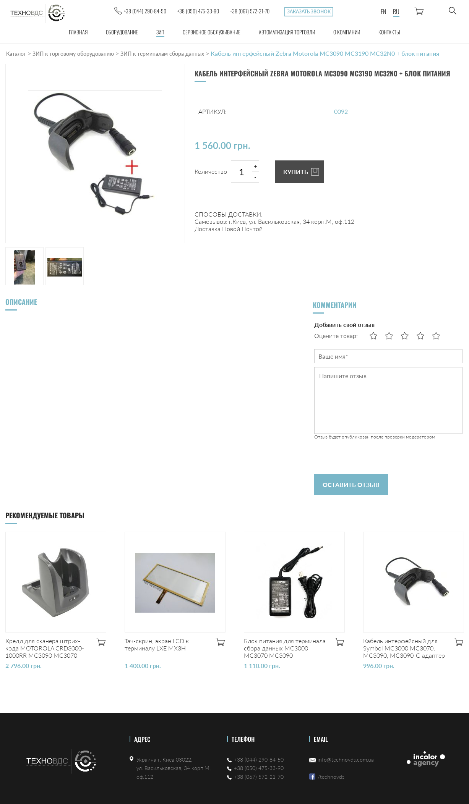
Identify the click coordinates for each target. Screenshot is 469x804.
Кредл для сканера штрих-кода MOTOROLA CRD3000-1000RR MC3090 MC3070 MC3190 (44, 651)
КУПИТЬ (295, 171)
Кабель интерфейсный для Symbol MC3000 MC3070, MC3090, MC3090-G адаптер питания (404, 651)
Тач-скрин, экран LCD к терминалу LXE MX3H (157, 644)
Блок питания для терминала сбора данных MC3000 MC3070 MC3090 (285, 648)
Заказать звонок (309, 12)
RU (396, 11)
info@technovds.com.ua (346, 759)
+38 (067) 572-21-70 (249, 11)
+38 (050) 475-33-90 (198, 11)
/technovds (331, 776)
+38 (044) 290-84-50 (145, 11)
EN (383, 11)
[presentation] (372, 457)
